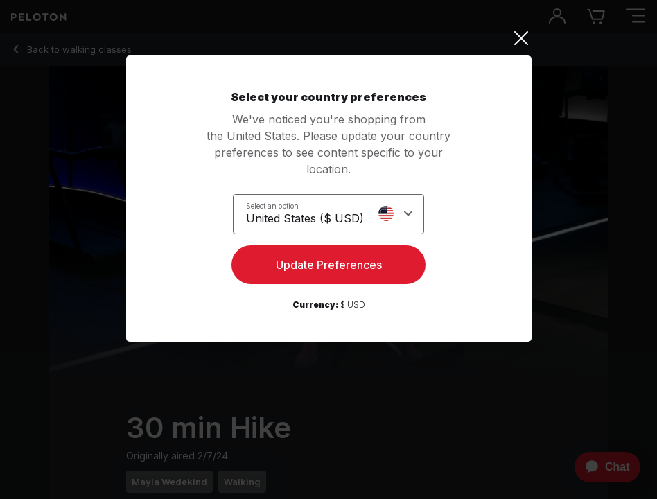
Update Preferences (329, 265)
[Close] (329, 38)
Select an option (272, 206)
